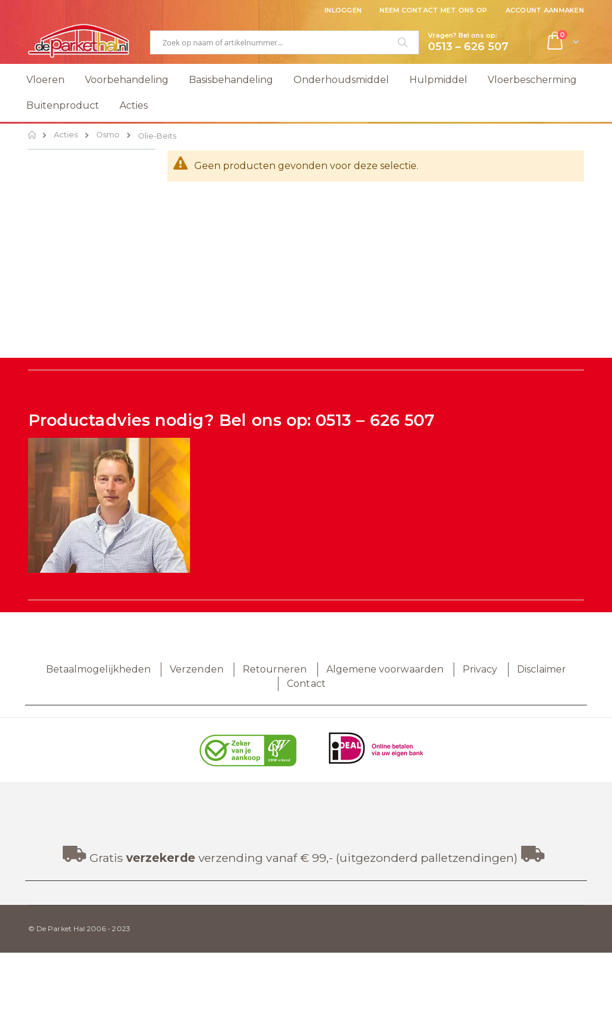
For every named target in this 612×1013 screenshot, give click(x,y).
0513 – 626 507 (375, 420)
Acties (66, 135)
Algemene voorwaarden (384, 669)
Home (32, 135)
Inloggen (343, 10)
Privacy (480, 669)
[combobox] (284, 42)
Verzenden (197, 669)
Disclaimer (542, 669)
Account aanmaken (545, 10)
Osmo (108, 135)
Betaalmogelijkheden (98, 669)
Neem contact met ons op (433, 10)
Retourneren (275, 669)
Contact (306, 683)
